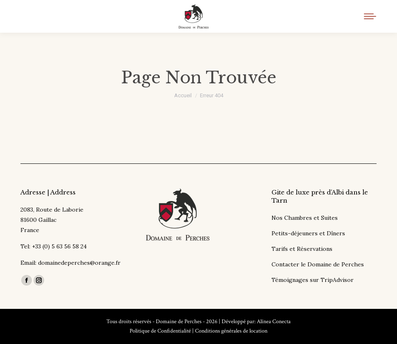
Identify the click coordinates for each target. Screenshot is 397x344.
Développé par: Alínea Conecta (256, 321)
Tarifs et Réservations (301, 248)
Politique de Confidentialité (160, 331)
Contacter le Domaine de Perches (317, 264)
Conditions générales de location (231, 331)
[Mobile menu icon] (370, 16)
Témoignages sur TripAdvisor (312, 280)
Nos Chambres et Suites (304, 217)
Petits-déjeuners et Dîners (308, 233)
